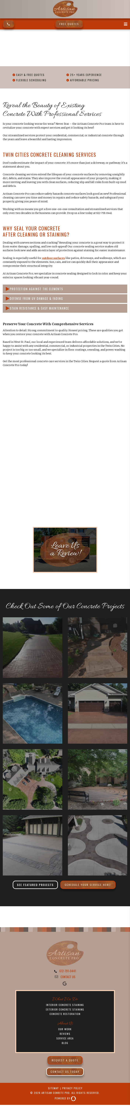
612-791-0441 (67, 971)
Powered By (65, 1100)
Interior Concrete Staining (65, 1005)
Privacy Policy (72, 1090)
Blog (65, 1044)
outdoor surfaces (53, 258)
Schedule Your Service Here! (88, 885)
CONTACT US (67, 977)
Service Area (65, 1040)
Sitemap (52, 1090)
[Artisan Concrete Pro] (65, 16)
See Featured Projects (35, 885)
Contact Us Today (65, 1073)
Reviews (65, 1035)
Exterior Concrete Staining (65, 1010)
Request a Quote (65, 1062)
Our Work (65, 1030)
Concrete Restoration (65, 1015)
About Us (65, 1025)
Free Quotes (69, 24)
